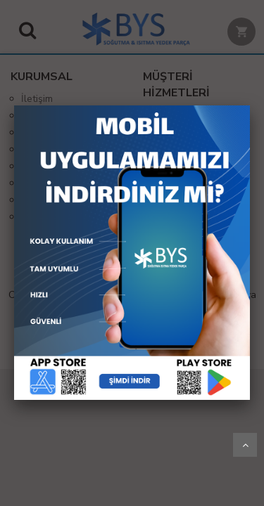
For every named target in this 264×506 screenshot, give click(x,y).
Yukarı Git (245, 445)
